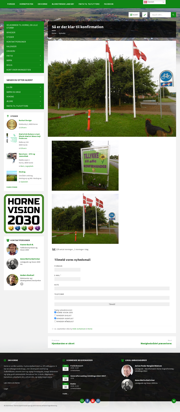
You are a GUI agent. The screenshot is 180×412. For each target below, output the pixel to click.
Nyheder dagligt (62, 315)
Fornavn (58, 266)
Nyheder (62, 33)
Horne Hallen (76, 388)
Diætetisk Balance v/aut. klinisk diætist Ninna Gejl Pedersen (29, 136)
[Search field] (163, 14)
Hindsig (22, 172)
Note (56, 285)
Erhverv (24, 127)
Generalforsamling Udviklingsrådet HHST (88, 376)
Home (54, 33)
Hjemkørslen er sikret (63, 343)
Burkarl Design (25, 120)
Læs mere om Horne (12, 383)
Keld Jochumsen (79, 329)
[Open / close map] (134, 14)
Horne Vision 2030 (63, 312)
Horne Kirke (76, 370)
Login (6, 389)
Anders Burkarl (27, 275)
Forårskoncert (76, 366)
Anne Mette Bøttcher (30, 259)
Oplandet (24, 182)
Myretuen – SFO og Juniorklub (27, 155)
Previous (55, 340)
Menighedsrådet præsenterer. (156, 343)
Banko (73, 384)
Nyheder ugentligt (63, 318)
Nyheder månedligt (64, 321)
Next (170, 340)
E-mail (57, 275)
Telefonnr (59, 294)
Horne (90, 329)
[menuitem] (11, 4)
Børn (22, 166)
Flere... (66, 394)
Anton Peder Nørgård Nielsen (148, 366)
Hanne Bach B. (27, 244)
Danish (149, 2)
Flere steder (12, 187)
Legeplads (29, 166)
